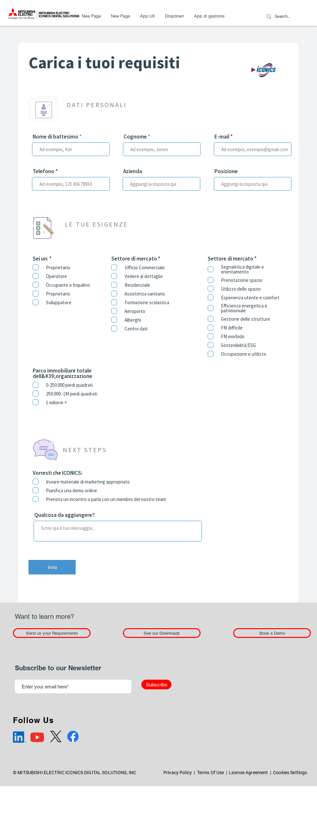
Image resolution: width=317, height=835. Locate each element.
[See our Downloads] (162, 633)
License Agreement (248, 772)
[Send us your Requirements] (52, 633)
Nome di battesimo (55, 136)
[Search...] (283, 16)
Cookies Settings (290, 772)
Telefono (43, 171)
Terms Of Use (210, 772)
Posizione (226, 171)
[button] (174, 16)
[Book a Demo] (272, 633)
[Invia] (52, 567)
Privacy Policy (177, 772)
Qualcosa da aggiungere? (64, 515)
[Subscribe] (156, 684)
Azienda (132, 171)
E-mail (221, 136)
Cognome (135, 136)
